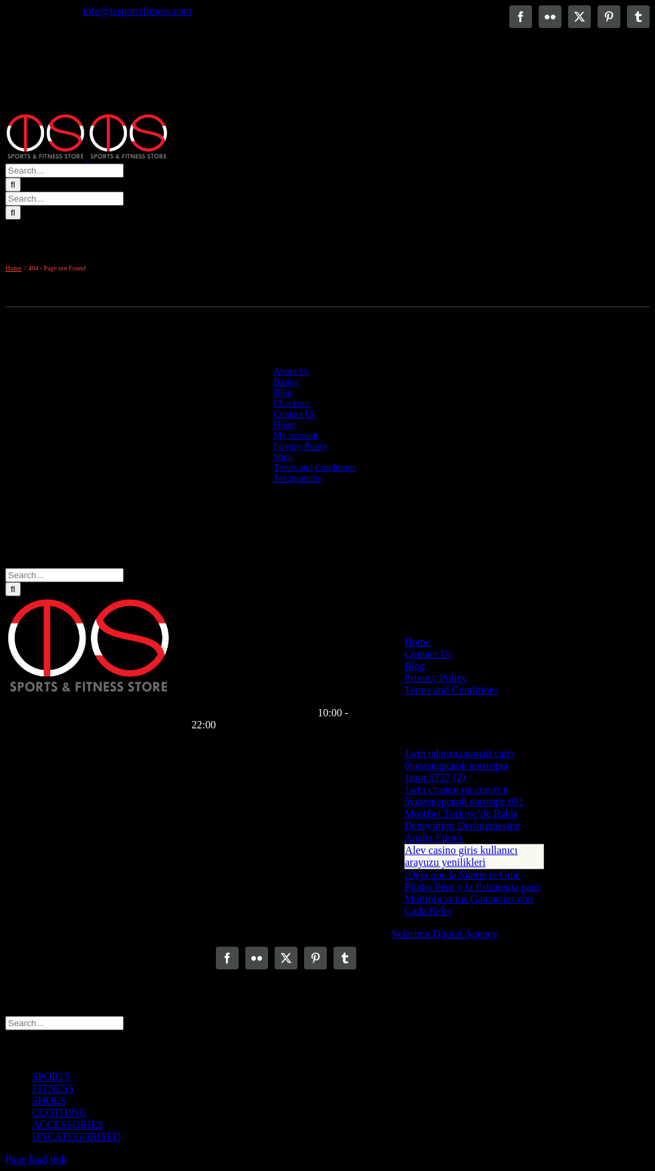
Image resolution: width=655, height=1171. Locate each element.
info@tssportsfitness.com (137, 11)
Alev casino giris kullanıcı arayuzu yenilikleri (461, 856)
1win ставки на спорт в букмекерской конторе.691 (464, 795)
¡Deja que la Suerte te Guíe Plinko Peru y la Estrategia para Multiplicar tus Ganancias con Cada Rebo (471, 893)
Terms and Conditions (314, 468)
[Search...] (64, 171)
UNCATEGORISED (76, 1136)
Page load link (36, 1159)
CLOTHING (59, 1112)
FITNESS (53, 1088)
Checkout (291, 404)
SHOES (49, 1100)
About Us (291, 372)
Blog (282, 393)
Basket (286, 382)
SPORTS (51, 1076)
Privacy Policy (300, 446)
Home (284, 425)
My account (295, 436)
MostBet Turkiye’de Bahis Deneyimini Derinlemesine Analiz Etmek (462, 825)
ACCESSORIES (68, 1124)
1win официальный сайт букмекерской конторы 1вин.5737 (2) (459, 765)
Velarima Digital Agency (445, 933)
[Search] (13, 185)
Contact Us (294, 414)
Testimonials (297, 478)
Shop (283, 457)
